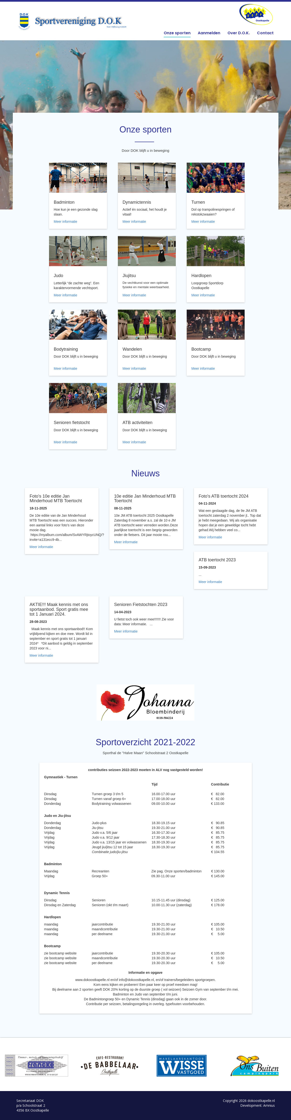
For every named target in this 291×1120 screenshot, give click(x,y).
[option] (36, 1066)
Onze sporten (177, 33)
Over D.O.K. (238, 33)
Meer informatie (65, 221)
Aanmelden (209, 33)
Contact (265, 33)
